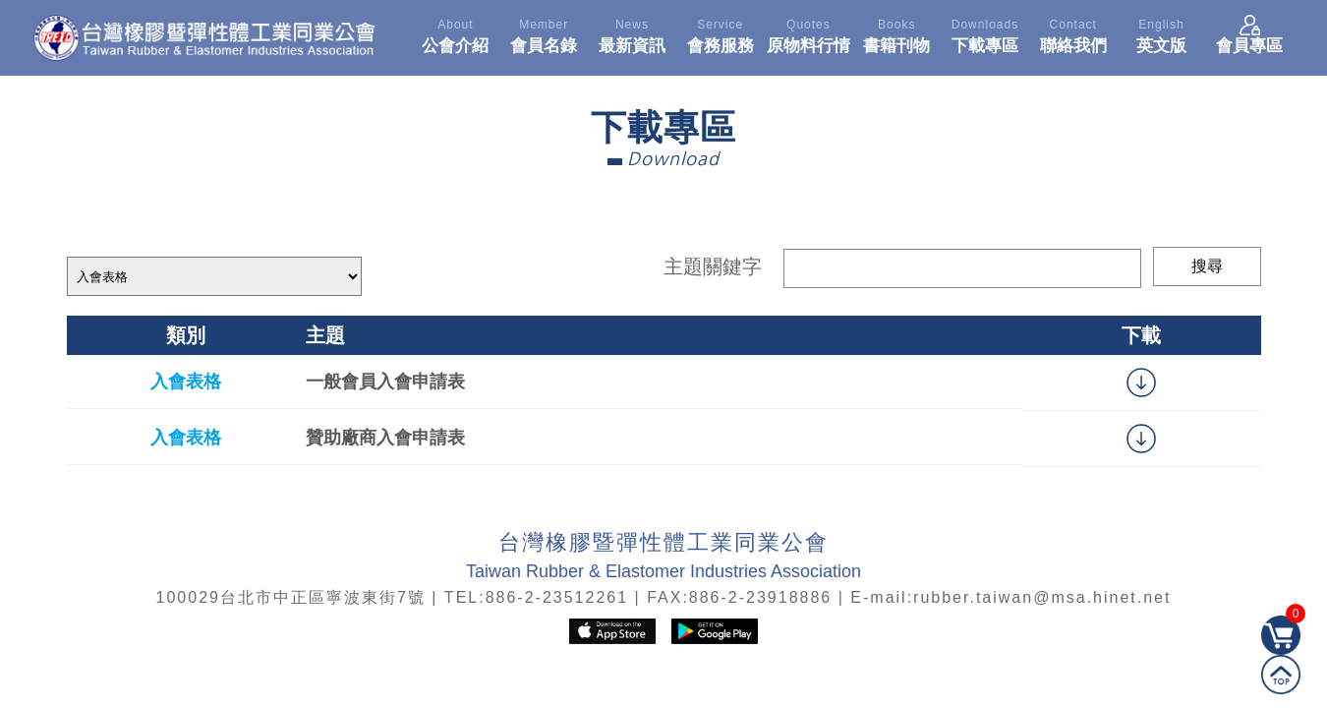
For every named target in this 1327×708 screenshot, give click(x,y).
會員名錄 (543, 33)
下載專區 (985, 33)
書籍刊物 (896, 33)
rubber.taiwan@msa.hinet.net (1042, 597)
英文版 (1162, 33)
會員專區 (1249, 33)
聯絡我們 (1073, 33)
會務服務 (720, 33)
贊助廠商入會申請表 (385, 437)
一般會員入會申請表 (385, 381)
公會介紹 (456, 33)
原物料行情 (809, 33)
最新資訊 (632, 33)
